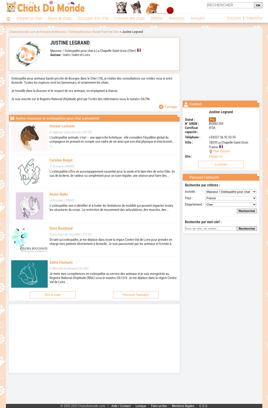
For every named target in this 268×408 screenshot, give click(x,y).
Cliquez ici (216, 156)
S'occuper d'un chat (93, 18)
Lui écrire (221, 164)
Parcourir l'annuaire (136, 295)
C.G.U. (203, 406)
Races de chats (60, 18)
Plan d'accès (221, 151)
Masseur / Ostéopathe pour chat (76, 32)
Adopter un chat (29, 18)
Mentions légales (183, 406)
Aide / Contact (121, 406)
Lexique (141, 406)
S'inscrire (234, 18)
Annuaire (198, 18)
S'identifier (254, 18)
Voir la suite (52, 295)
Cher (116, 32)
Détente (157, 18)
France (105, 32)
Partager (168, 107)
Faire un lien (159, 406)
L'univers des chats (129, 18)
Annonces (177, 18)
